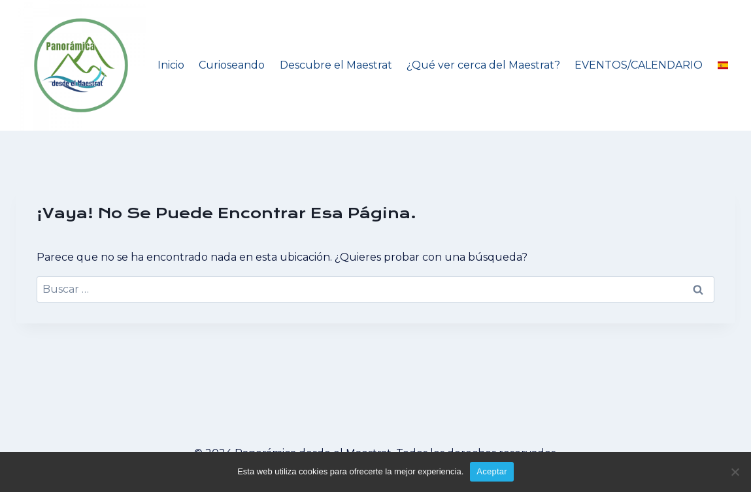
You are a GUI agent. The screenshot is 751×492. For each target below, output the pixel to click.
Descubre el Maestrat (336, 65)
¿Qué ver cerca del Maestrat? (483, 65)
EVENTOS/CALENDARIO (639, 65)
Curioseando (232, 65)
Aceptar (491, 471)
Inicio (171, 65)
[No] (734, 471)
